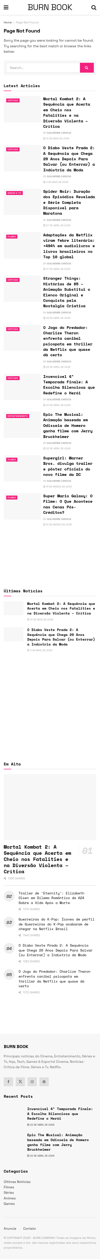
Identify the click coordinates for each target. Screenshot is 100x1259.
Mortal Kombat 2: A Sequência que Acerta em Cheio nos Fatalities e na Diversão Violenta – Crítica (66, 112)
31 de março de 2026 (57, 486)
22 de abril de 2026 (57, 405)
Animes (10, 1198)
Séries (9, 1192)
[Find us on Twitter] (20, 1081)
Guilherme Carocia (59, 132)
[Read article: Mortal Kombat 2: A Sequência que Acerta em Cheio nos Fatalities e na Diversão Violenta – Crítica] (22, 109)
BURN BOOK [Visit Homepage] (49, 7)
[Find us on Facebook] (8, 1081)
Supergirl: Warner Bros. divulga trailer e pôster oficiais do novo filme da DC (68, 466)
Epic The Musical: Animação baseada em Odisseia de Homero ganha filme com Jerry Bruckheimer (68, 425)
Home (8, 22)
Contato (29, 1229)
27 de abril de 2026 (56, 225)
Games (9, 1203)
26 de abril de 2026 (57, 318)
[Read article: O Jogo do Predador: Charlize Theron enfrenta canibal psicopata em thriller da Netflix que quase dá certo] (22, 338)
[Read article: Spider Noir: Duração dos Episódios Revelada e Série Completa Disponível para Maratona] (22, 202)
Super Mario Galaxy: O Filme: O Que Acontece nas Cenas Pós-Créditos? (68, 504)
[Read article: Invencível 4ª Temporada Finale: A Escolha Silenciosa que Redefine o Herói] (22, 387)
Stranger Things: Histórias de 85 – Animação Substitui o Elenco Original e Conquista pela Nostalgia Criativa (66, 292)
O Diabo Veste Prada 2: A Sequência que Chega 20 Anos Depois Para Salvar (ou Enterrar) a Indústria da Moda (69, 159)
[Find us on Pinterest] (44, 1081)
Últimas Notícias (17, 1181)
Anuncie (10, 1229)
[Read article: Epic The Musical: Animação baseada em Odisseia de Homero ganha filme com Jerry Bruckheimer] (22, 425)
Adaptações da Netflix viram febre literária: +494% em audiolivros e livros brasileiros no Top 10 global (69, 246)
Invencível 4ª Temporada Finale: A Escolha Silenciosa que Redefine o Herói (69, 384)
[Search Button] (93, 7)
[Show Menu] (6, 7)
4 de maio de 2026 (55, 182)
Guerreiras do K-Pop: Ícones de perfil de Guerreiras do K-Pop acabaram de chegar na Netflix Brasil (57, 924)
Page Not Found (27, 22)
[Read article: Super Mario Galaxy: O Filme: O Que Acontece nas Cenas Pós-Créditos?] (22, 506)
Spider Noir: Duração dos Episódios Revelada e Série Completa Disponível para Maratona (69, 202)
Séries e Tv (14, 193)
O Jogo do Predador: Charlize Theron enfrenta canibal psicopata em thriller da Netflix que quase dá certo (68, 341)
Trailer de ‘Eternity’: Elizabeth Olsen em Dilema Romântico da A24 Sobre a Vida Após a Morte (51, 897)
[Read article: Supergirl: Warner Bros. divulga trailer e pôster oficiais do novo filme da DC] (22, 468)
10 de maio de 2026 (56, 138)
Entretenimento (18, 416)
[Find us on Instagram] (32, 1081)
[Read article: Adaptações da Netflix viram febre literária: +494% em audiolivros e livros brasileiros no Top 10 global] (22, 245)
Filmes (12, 236)
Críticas (13, 100)
